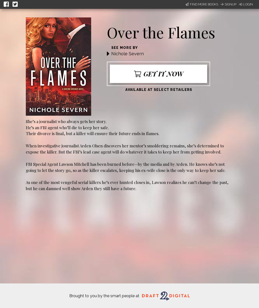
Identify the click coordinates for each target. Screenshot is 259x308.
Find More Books (202, 4)
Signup (228, 4)
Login (246, 4)
